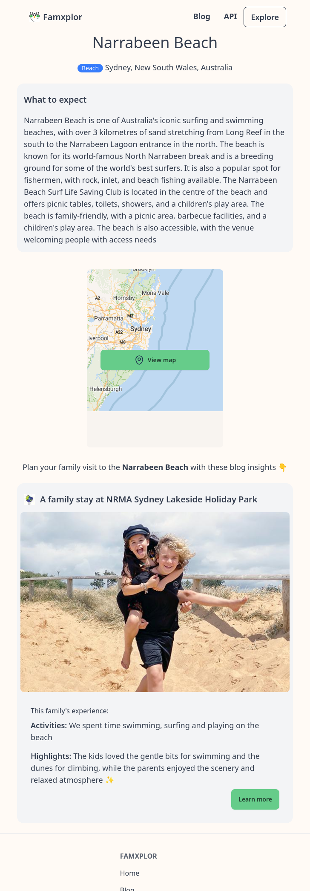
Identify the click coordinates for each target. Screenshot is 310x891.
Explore (265, 17)
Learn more (255, 799)
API (230, 16)
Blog (201, 16)
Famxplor (55, 17)
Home (130, 873)
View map (155, 360)
